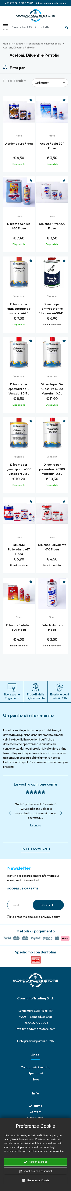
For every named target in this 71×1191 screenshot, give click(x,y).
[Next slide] (61, 813)
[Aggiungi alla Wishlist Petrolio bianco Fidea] (64, 582)
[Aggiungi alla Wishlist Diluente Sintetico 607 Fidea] (31, 582)
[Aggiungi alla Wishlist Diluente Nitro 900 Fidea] (64, 180)
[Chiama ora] (26, 3)
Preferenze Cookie (35, 1180)
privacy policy (50, 917)
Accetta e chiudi (35, 1162)
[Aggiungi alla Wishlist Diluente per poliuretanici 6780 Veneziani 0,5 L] (64, 421)
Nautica (18, 43)
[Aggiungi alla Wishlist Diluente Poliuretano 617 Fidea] (31, 501)
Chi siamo (35, 1106)
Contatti (35, 1112)
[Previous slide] (10, 813)
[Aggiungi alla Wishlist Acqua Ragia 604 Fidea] (64, 100)
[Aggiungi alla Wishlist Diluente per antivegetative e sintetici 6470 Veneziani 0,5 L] (31, 260)
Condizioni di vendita (35, 1067)
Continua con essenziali (35, 1171)
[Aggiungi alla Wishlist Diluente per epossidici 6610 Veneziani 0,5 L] (31, 341)
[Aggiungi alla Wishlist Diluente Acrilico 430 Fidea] (31, 180)
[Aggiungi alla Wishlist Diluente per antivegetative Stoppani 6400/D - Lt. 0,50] (64, 260)
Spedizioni (35, 1073)
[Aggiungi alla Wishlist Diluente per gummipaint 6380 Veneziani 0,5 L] (31, 421)
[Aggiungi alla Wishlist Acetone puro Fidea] (31, 100)
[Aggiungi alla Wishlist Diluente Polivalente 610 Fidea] (64, 501)
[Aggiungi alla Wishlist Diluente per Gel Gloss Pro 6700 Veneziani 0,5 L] (64, 341)
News (35, 1079)
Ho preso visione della (35, 917)
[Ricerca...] (66, 27)
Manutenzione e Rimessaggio (44, 43)
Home (6, 43)
